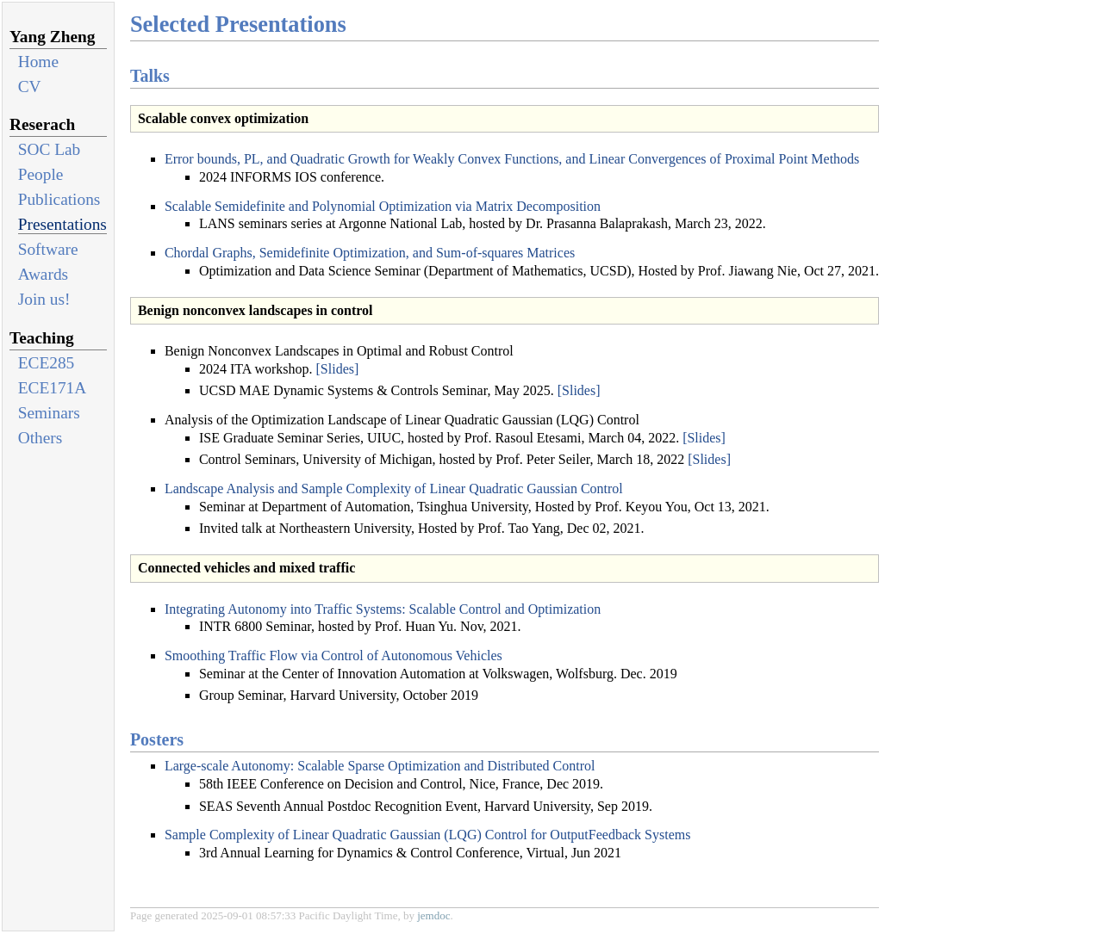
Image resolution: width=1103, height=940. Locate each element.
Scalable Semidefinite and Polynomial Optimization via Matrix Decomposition (383, 206)
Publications (59, 199)
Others (40, 438)
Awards (43, 274)
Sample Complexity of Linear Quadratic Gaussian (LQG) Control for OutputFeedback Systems (428, 834)
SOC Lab (49, 149)
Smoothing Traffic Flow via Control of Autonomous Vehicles (333, 655)
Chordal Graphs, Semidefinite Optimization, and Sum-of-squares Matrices (370, 252)
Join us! (44, 299)
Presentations (62, 224)
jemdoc (433, 915)
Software (48, 249)
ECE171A (52, 388)
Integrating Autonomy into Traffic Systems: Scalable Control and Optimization (383, 609)
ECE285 (46, 363)
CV (29, 86)
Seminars (49, 413)
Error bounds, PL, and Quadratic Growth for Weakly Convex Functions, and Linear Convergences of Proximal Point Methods (512, 159)
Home (38, 62)
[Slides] (337, 369)
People (41, 174)
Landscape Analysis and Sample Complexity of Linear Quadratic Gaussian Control (394, 488)
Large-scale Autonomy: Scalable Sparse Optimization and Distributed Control (380, 765)
